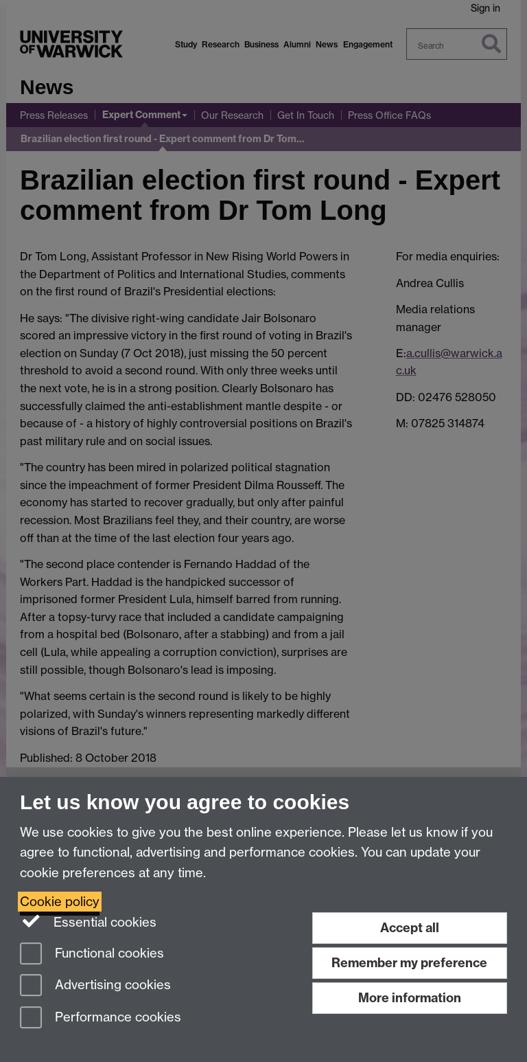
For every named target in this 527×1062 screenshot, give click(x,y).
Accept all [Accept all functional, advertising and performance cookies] (409, 928)
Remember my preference (409, 963)
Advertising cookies (95, 986)
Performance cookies (100, 1018)
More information (409, 998)
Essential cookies (88, 921)
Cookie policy (59, 902)
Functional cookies (92, 954)
